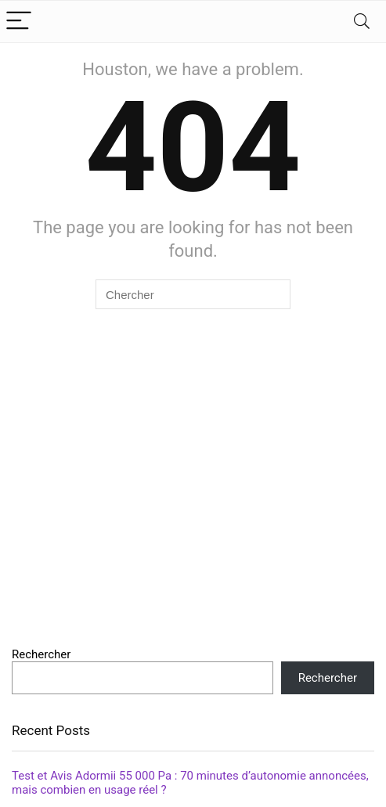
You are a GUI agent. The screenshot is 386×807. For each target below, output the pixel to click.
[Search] (362, 21)
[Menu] (19, 21)
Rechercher (41, 654)
